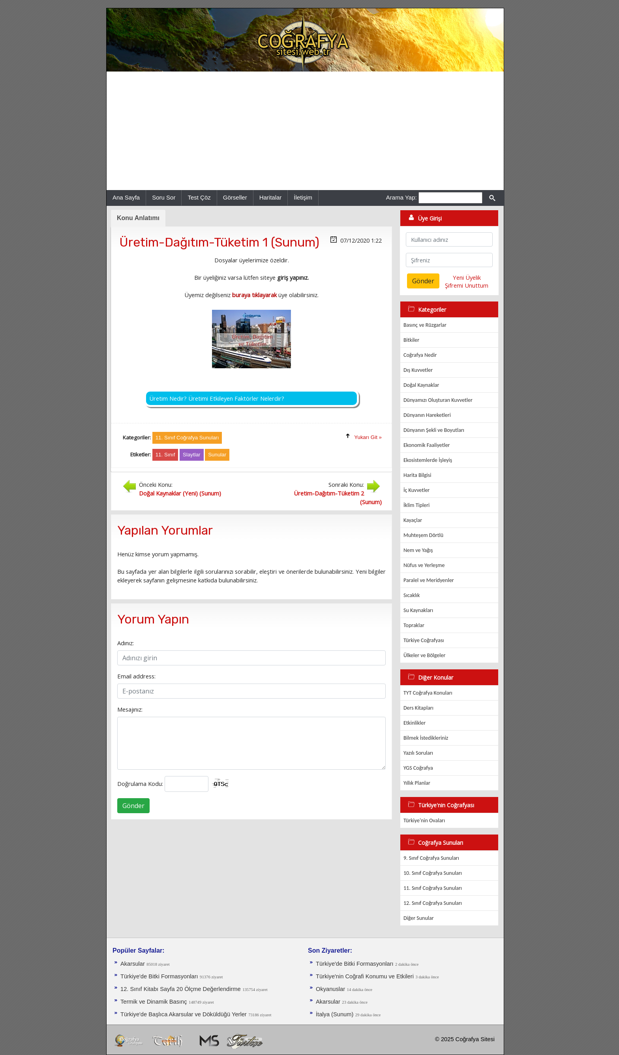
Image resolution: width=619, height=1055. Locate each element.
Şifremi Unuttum (466, 285)
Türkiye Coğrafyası (423, 640)
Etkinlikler (414, 723)
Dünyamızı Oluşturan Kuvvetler (438, 400)
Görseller (235, 197)
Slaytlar (191, 455)
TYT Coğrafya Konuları (427, 693)
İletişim (303, 197)
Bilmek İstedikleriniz (425, 738)
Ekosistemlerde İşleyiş (427, 460)
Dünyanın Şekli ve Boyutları (433, 430)
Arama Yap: (401, 197)
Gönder (133, 805)
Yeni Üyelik (467, 277)
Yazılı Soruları (418, 753)
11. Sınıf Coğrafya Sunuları (432, 888)
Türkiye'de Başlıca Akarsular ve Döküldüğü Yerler (183, 1014)
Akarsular (132, 964)
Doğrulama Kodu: (140, 783)
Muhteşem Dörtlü (423, 535)
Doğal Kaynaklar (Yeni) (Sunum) (180, 493)
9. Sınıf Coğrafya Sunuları (431, 858)
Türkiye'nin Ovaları (424, 820)
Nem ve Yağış (418, 550)
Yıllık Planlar (416, 783)
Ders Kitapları (418, 708)
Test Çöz (199, 197)
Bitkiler (411, 340)
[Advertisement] (305, 130)
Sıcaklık (411, 595)
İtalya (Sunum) (334, 1014)
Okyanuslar (330, 989)
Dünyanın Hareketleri (427, 415)
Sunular (217, 455)
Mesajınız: (130, 709)
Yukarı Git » (368, 437)
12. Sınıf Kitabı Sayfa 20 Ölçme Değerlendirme (180, 989)
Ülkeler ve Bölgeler (424, 655)
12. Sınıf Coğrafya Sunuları (432, 903)
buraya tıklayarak (254, 295)
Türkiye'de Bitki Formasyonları (159, 976)
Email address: (136, 676)
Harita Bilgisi (417, 475)
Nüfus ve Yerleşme (424, 565)
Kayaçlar (412, 520)
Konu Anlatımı (138, 218)
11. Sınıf (165, 455)
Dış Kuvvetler (418, 370)
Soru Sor (163, 197)
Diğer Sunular (418, 918)
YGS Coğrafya (418, 768)
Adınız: (125, 643)
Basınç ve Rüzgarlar (424, 325)
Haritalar (270, 197)
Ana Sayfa (126, 197)
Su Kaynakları (418, 610)
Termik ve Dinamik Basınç (153, 1001)
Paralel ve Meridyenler (428, 580)
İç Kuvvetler (416, 490)
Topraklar (413, 625)
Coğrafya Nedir (420, 355)
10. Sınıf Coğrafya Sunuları (432, 873)
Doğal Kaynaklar (421, 385)
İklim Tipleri (416, 505)
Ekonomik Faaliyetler (426, 445)
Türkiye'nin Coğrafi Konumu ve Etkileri (365, 976)
